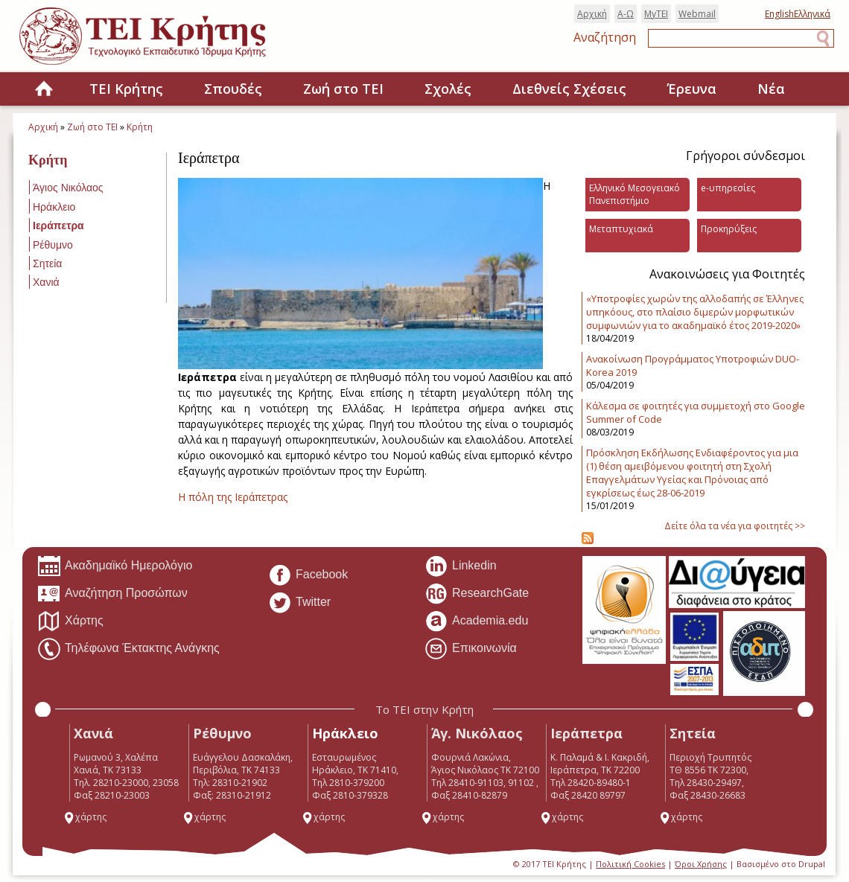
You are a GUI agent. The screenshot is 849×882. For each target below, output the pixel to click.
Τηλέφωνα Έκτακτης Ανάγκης (128, 649)
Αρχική (592, 13)
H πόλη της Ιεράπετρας (232, 497)
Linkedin (460, 566)
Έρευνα (691, 89)
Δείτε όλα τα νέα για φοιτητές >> (734, 526)
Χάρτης (70, 621)
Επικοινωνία (470, 649)
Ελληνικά (812, 13)
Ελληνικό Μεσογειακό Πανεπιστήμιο (634, 194)
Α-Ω (625, 13)
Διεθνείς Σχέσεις (569, 89)
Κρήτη (140, 127)
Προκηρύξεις (729, 229)
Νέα (771, 89)
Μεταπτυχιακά (621, 229)
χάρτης (84, 817)
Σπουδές (233, 89)
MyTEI (656, 13)
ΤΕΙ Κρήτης (126, 89)
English (779, 13)
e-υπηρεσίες (728, 188)
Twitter (299, 603)
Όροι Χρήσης (701, 863)
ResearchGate (476, 594)
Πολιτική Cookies (630, 863)
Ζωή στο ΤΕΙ (343, 89)
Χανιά (46, 282)
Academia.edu (476, 621)
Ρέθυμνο (53, 245)
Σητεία (47, 263)
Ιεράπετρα (58, 225)
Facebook (308, 575)
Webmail (697, 13)
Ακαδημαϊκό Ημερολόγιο (114, 566)
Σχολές (447, 89)
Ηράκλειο (54, 207)
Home (44, 89)
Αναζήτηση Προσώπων (112, 594)
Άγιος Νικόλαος (68, 188)
